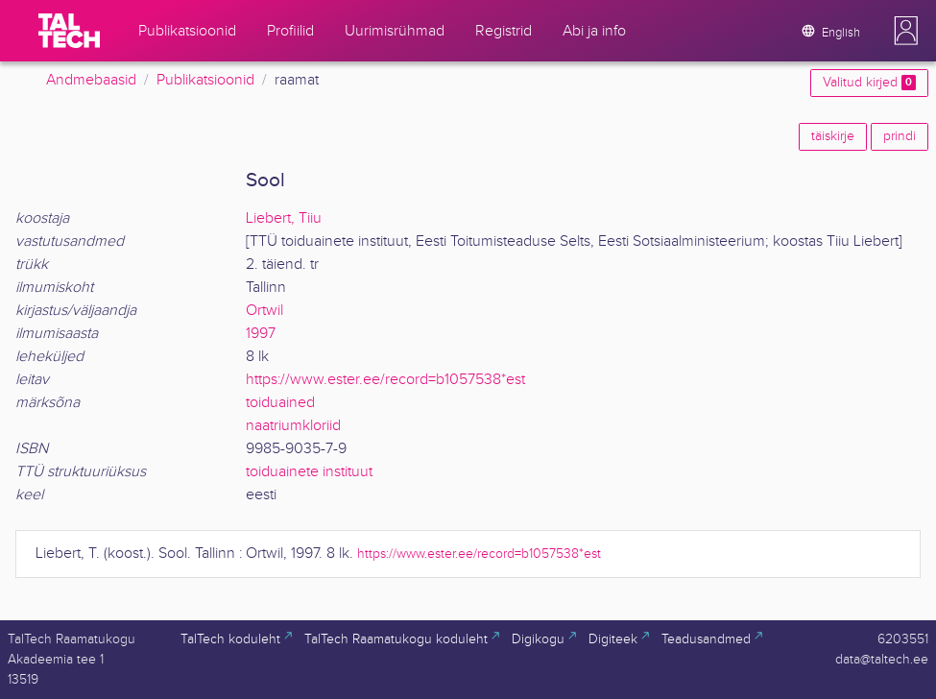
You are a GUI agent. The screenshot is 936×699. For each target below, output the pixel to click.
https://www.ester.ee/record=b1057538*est (385, 380)
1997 (261, 334)
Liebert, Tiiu (284, 218)
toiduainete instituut (309, 472)
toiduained (280, 403)
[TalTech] (69, 30)
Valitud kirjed (869, 82)
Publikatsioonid (205, 80)
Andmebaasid (91, 80)
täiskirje (832, 136)
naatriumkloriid (293, 426)
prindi (899, 136)
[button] (906, 30)
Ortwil (264, 310)
